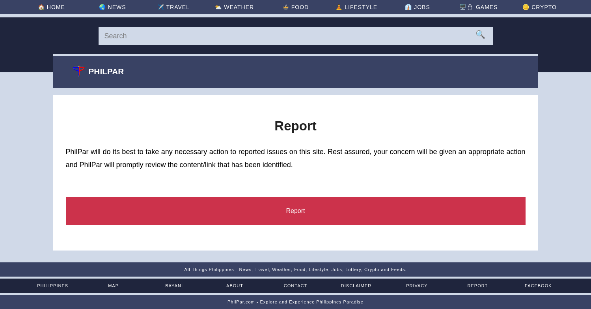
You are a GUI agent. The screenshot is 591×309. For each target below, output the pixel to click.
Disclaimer (356, 285)
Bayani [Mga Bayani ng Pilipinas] (174, 285)
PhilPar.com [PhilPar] (241, 302)
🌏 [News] (112, 7)
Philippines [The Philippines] (52, 285)
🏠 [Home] (51, 7)
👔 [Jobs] (417, 7)
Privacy (416, 285)
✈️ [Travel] (173, 7)
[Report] (296, 211)
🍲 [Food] (295, 7)
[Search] (296, 36)
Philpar (98, 71)
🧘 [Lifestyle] (356, 7)
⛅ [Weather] (234, 7)
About (234, 285)
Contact (295, 285)
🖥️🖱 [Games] (478, 7)
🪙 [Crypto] (539, 7)
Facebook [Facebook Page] (538, 285)
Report (478, 285)
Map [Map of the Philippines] (113, 285)
